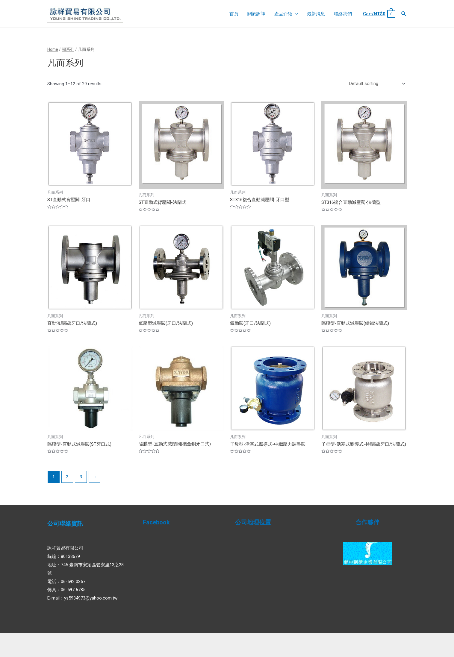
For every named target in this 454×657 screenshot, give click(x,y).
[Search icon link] (404, 14)
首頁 (233, 13)
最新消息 (316, 13)
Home (52, 49)
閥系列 (68, 49)
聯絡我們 (343, 13)
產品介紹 (286, 14)
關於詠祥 (256, 13)
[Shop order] (376, 83)
